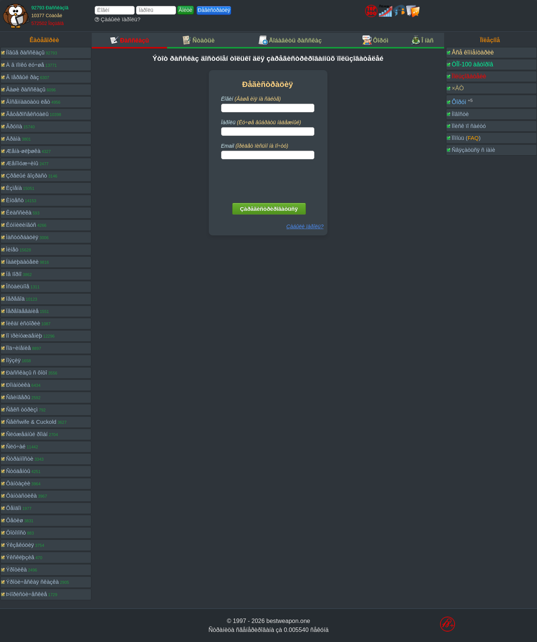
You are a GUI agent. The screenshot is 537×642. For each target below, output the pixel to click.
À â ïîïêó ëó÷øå (25, 65)
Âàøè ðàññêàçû (25, 89)
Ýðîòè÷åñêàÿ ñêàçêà (32, 582)
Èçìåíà (14, 188)
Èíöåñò (15, 200)
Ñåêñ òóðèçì (22, 409)
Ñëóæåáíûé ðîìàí (27, 434)
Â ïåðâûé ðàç (22, 77)
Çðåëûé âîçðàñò (26, 175)
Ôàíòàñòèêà (21, 495)
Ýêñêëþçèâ (20, 557)
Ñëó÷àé (15, 446)
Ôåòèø (14, 520)
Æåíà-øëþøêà (23, 151)
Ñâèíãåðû (18, 397)
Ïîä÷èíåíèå (18, 348)
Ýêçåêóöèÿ (20, 545)
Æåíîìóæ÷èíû (22, 163)
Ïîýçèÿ (13, 360)
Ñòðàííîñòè (19, 458)
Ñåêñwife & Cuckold (31, 422)
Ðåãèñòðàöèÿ (214, 10)
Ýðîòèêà (16, 569)
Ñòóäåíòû (18, 471)
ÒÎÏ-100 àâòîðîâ (472, 64)
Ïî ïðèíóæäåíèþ (24, 335)
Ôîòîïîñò (16, 532)
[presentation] (268, 179)
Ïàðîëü (261, 122)
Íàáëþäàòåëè (22, 262)
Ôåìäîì (13, 508)
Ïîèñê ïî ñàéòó (469, 126)
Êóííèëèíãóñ (21, 225)
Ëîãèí (251, 99)
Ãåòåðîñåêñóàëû (27, 114)
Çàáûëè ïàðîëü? (118, 19)
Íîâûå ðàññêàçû (25, 52)
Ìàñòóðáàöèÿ (22, 237)
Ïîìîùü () (466, 138)
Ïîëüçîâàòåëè (469, 76)
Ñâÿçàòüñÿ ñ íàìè (473, 150)
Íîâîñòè (460, 114)
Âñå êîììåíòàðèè (473, 52)
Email (254, 146)
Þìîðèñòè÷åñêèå (26, 594)
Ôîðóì (459, 102)
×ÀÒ (458, 88)
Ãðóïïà (14, 126)
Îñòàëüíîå (17, 286)
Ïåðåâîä (15, 298)
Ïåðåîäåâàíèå (22, 311)
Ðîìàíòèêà (18, 385)
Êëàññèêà (18, 212)
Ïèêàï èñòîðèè (23, 323)
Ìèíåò (12, 249)
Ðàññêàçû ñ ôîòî (26, 372)
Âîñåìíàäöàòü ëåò (28, 101)
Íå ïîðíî (14, 274)
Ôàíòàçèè (18, 483)
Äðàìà (13, 138)
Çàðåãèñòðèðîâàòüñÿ (269, 209)
